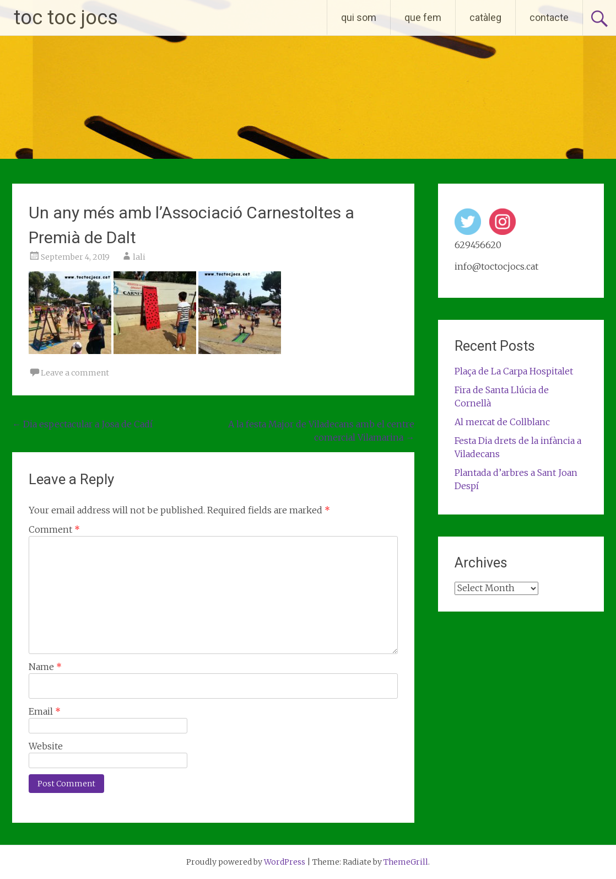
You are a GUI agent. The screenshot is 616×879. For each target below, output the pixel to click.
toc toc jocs (66, 17)
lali (139, 257)
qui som (358, 17)
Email (45, 711)
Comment (54, 529)
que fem (422, 17)
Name (45, 666)
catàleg (485, 17)
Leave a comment (75, 373)
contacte (549, 17)
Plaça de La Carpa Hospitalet (514, 371)
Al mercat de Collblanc (502, 421)
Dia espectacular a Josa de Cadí (82, 424)
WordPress (284, 862)
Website (46, 746)
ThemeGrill (405, 862)
